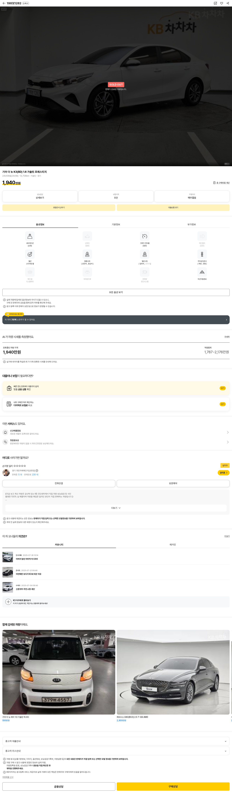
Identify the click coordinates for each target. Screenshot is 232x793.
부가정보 (192, 224)
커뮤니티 (59, 544)
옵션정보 (40, 224)
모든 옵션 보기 (116, 292)
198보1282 (18, 3)
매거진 (173, 544)
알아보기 (116, 388)
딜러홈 (222, 472)
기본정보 (116, 224)
